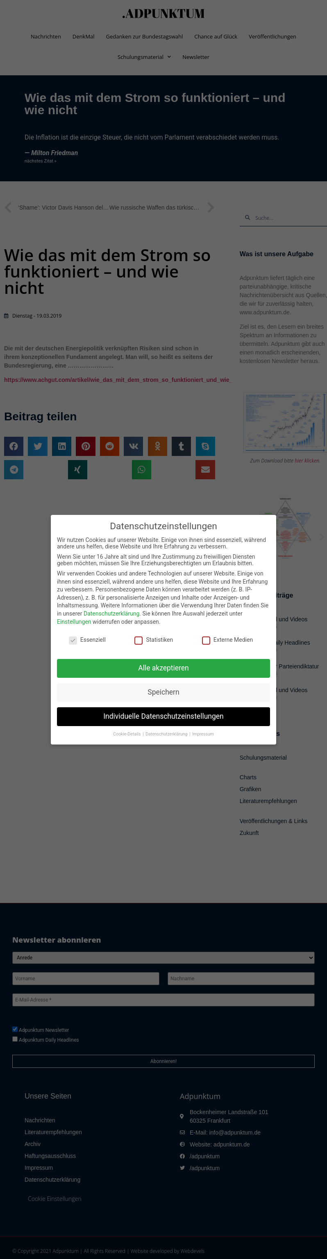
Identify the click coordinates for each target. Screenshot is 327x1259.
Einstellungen (74, 621)
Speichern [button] (163, 692)
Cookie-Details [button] (127, 734)
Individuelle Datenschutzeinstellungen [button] (163, 716)
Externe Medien (227, 639)
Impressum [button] (203, 734)
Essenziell (87, 639)
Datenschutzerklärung (111, 613)
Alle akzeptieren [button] (163, 668)
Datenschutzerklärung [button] (166, 734)
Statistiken (153, 639)
